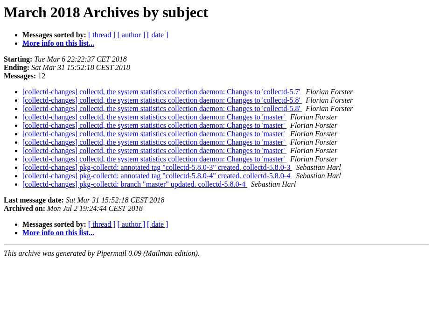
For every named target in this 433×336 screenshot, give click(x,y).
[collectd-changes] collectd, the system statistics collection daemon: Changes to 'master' (154, 117)
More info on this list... (58, 43)
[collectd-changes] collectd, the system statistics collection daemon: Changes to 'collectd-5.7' (162, 92)
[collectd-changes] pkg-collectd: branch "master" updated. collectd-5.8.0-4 (134, 184)
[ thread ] (102, 35)
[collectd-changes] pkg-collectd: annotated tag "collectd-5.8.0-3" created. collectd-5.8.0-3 (157, 167)
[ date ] (157, 35)
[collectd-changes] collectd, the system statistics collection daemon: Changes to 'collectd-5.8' (162, 100)
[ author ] (132, 35)
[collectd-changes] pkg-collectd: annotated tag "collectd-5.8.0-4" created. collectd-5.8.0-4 (157, 176)
